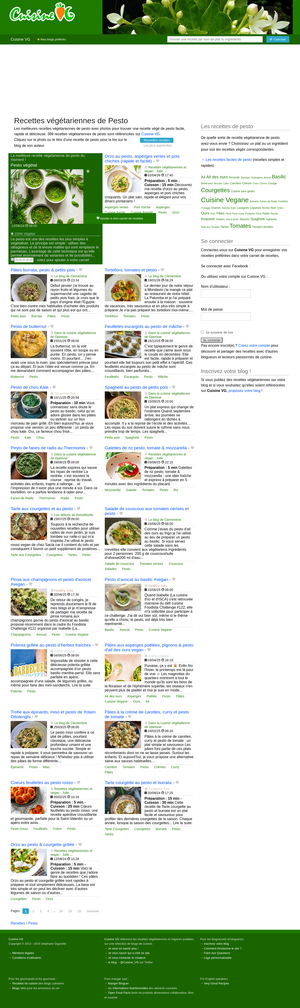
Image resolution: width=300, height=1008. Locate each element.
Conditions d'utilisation (26, 957)
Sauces (244, 219)
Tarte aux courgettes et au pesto (42, 508)
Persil (228, 213)
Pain (212, 213)
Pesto (162, 212)
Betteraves (207, 183)
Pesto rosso (19, 829)
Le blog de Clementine (70, 276)
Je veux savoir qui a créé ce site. (129, 953)
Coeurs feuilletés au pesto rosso (42, 782)
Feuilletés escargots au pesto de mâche (143, 326)
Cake (226, 183)
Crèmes (159, 767)
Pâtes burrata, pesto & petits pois (43, 270)
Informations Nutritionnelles (130, 988)
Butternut (17, 377)
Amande (234, 177)
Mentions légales (23, 953)
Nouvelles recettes (157, 140)
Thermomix (47, 498)
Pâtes (52, 316)
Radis (65, 498)
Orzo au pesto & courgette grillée (43, 844)
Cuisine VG (20, 39)
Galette (131, 490)
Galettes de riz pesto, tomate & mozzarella (146, 447)
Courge (272, 183)
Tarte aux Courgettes (26, 555)
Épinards (17, 767)
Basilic (109, 630)
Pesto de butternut (28, 326)
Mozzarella (113, 490)
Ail (147, 701)
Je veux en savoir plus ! (123, 948)
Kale (28, 437)
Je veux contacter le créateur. (127, 957)
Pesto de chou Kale (29, 387)
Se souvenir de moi (219, 332)
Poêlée (152, 696)
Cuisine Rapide (142, 212)
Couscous (176, 563)
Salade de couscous (119, 563)
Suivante (93, 911)
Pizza (258, 213)
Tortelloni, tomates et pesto (131, 270)
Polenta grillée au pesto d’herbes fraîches (51, 645)
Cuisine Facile (115, 212)
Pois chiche (142, 207)
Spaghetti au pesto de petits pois (136, 387)
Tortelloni (111, 316)
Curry (175, 767)
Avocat (41, 634)
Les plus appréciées (158, 145)
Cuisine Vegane (76, 634)
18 (61, 911)
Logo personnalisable (218, 957)
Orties (280, 208)
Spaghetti (132, 437)
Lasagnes (243, 207)
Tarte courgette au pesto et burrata (138, 782)
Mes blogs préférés (51, 39)
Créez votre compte (254, 345)
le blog (112, 962)
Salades (111, 569)
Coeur (57, 829)
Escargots (131, 377)
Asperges (163, 207)
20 (79, 911)
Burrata (36, 316)
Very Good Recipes (216, 983)
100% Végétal (25, 234)
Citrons (263, 183)
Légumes (255, 207)
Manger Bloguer (118, 983)
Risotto (274, 213)
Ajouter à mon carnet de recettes (120, 218)
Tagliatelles (271, 219)
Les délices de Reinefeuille (73, 515)
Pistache (250, 213)
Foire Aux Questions (217, 953)
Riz (176, 490)
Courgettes (54, 555)
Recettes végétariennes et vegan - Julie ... (165, 169)
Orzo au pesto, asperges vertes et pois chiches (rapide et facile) (142, 158)
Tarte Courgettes (117, 829)
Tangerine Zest (65, 393)
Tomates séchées (262, 227)
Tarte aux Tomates (210, 227)
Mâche (163, 377)
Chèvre (247, 183)
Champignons (21, 634)
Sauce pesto (232, 219)
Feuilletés (112, 377)
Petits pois (18, 316)
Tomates (129, 316)
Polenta (16, 691)
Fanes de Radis (22, 498)
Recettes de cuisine (25, 983)
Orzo (175, 212)
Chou (40, 437)
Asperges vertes (116, 207)
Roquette (208, 219)
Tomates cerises (151, 563)
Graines (216, 207)
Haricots (226, 208)
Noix (273, 207)
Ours (136, 701)
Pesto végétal (24, 165)
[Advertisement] (150, 80)
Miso (46, 767)
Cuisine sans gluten (243, 191)
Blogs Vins (19, 988)
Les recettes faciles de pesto (229, 160)
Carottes (111, 767)
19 (70, 911)
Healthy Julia (63, 590)
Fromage (205, 208)
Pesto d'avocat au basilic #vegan (136, 579)
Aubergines (257, 177)
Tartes (72, 555)
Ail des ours (113, 696)
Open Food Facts (119, 992)
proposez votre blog (244, 391)
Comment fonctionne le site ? (223, 948)
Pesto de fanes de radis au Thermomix (48, 447)
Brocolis (218, 183)
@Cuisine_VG (129, 962)
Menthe (266, 208)
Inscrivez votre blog (216, 943)
